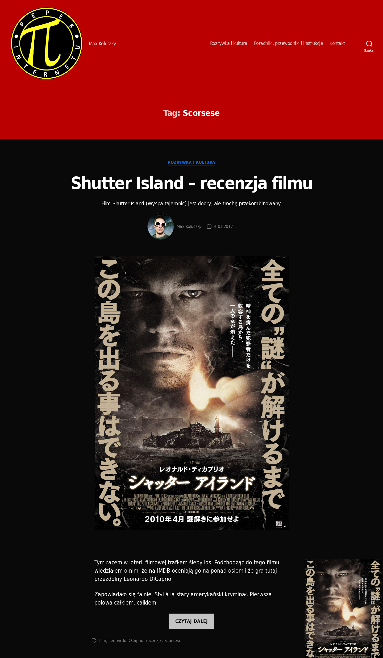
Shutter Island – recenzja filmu (192, 183)
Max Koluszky (189, 226)
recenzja (154, 640)
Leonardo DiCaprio (126, 640)
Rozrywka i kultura (228, 43)
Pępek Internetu (46, 43)
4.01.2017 (223, 226)
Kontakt (337, 43)
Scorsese (172, 640)
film (102, 640)
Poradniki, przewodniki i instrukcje (288, 43)
